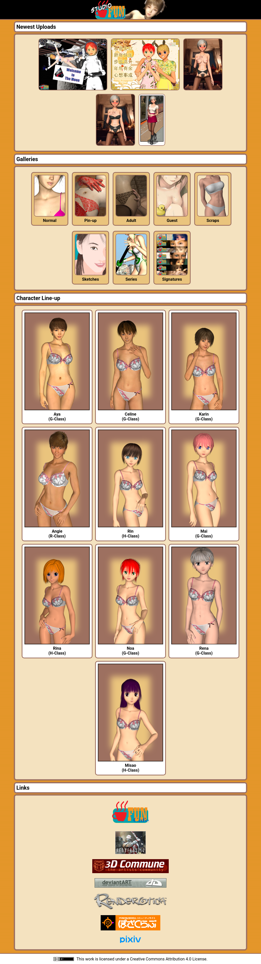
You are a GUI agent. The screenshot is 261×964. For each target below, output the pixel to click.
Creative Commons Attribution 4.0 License (168, 959)
